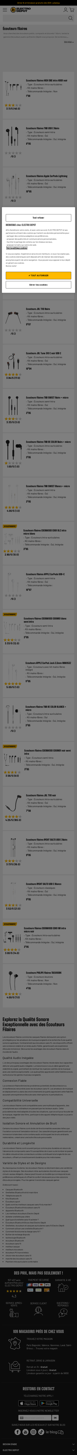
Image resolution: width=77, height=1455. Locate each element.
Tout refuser (38, 217)
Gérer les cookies (38, 284)
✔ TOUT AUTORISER (38, 275)
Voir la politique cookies (17, 248)
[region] (38, 250)
